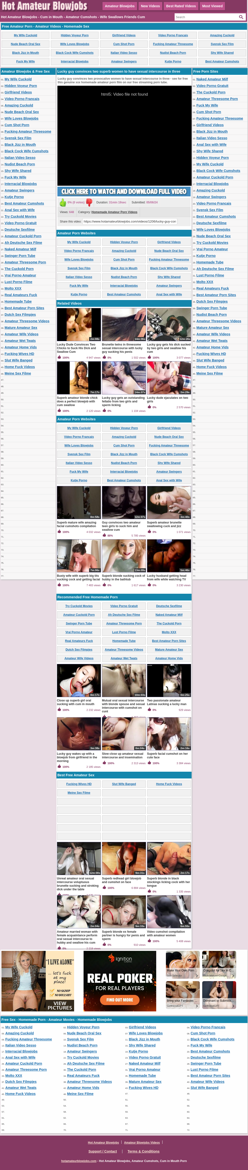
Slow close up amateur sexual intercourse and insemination (122, 755)
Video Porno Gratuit (21, 223)
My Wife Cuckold (25, 35)
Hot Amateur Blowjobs (103, 1142)
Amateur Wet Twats (20, 341)
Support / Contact (102, 1151)
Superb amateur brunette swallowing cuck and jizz (164, 524)
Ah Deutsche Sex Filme (23, 243)
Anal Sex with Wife (20, 210)
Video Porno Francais (173, 35)
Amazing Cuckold (222, 35)
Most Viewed (212, 6)
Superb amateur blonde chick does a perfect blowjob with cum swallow (77, 401)
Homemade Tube (18, 301)
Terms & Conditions (144, 1151)
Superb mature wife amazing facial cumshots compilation (76, 524)
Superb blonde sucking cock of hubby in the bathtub (123, 577)
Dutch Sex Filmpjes (20, 314)
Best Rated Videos (181, 6)
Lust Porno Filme (18, 282)
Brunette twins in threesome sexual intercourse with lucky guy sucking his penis (122, 348)
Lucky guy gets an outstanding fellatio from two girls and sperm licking (123, 401)
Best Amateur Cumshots (222, 61)
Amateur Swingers (124, 61)
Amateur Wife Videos (22, 334)
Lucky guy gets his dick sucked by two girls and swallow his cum (169, 348)
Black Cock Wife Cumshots (74, 52)
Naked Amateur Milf (20, 249)
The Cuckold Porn (19, 269)
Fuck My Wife (25, 61)
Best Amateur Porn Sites (24, 308)
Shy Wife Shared (222, 52)
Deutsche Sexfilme (20, 229)
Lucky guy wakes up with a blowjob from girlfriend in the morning (77, 757)
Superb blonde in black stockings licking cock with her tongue (168, 882)
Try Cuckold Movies (20, 216)
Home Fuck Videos (20, 367)
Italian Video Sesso (124, 52)
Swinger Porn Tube (20, 256)
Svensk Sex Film (222, 44)
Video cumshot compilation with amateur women (166, 933)
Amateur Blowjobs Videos (142, 1142)
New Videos (150, 6)
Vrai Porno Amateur (20, 275)
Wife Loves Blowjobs (74, 44)
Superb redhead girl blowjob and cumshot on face (121, 880)
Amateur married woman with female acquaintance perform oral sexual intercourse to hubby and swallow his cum (77, 937)
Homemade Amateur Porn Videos (114, 212)
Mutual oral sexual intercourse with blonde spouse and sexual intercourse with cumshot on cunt (123, 706)
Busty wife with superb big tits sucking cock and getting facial (78, 577)
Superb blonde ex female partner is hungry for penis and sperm (123, 935)
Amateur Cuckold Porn (23, 236)
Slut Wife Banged (18, 360)
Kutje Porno (173, 61)
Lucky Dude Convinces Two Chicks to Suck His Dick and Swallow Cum (76, 348)
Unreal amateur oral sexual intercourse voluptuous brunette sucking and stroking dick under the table (78, 884)
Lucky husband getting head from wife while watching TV (166, 577)
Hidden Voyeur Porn (74, 35)
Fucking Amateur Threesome (173, 44)
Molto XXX (13, 288)
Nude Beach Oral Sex (25, 44)
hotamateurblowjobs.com (78, 1161)
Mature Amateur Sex (21, 328)
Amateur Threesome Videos (27, 321)
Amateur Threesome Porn (25, 262)
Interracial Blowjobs (74, 61)
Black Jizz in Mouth (25, 52)
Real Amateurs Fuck (21, 295)
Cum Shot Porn (123, 44)
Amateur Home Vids (21, 347)
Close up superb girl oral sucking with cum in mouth (75, 702)
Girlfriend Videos (123, 35)
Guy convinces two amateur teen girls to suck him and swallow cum (121, 526)
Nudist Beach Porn (173, 52)
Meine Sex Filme (18, 373)
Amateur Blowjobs (120, 6)
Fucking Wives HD (19, 354)
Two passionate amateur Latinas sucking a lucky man (166, 702)
